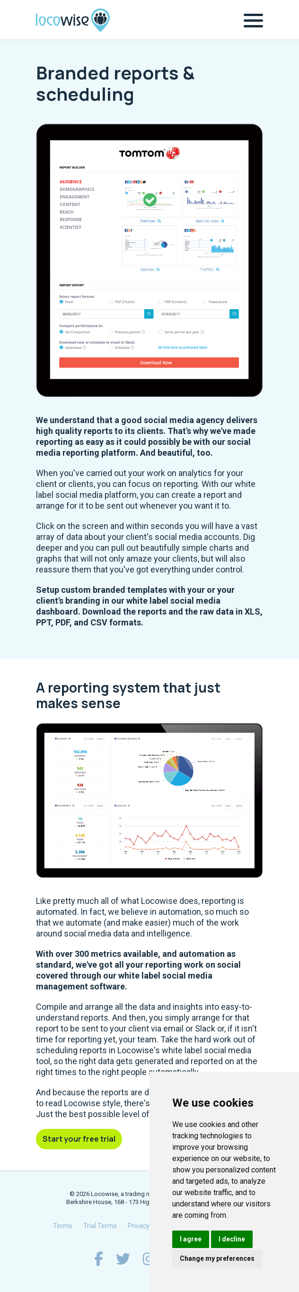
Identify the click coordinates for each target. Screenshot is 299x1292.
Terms (62, 1226)
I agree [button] (191, 1239)
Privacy (139, 1226)
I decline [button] (232, 1239)
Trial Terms (100, 1226)
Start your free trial (79, 1139)
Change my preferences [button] (217, 1258)
